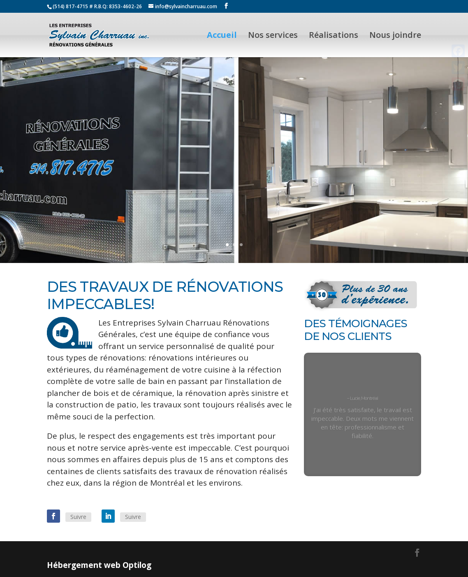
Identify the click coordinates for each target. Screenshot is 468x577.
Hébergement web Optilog (99, 565)
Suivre (78, 517)
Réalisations (333, 36)
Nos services (273, 36)
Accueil (222, 36)
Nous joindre (395, 36)
